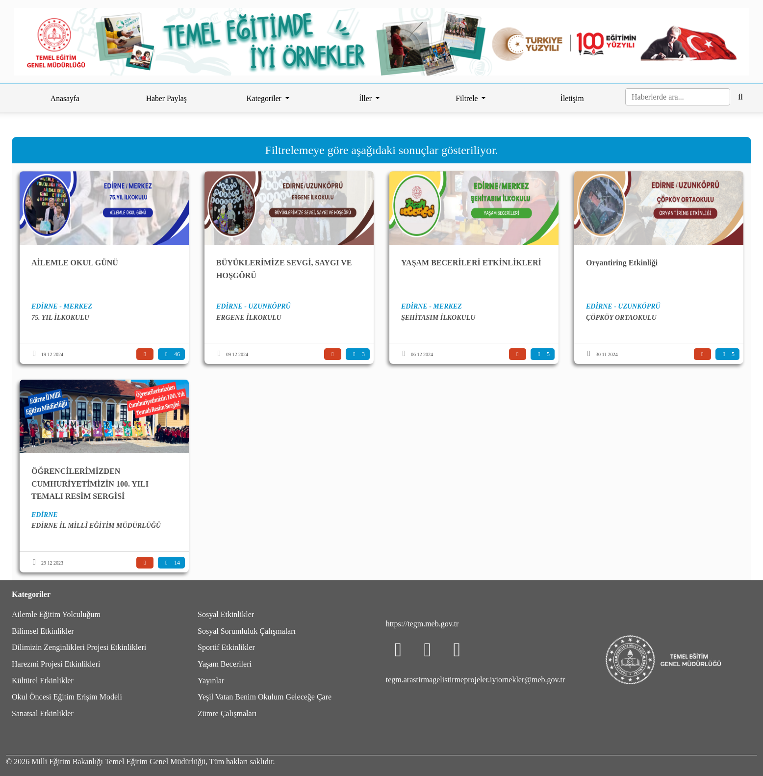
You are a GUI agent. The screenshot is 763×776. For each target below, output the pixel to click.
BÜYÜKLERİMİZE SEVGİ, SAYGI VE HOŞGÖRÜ (284, 269)
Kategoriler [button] (264, 98)
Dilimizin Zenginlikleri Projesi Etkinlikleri (79, 647)
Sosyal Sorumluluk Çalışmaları (247, 631)
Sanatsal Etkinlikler (43, 713)
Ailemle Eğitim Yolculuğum (56, 614)
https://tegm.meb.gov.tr (422, 624)
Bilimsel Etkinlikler (43, 631)
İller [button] (366, 98)
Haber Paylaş (166, 98)
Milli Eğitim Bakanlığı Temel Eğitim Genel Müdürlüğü (118, 761)
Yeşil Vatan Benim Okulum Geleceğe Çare (264, 697)
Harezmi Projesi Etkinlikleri (56, 664)
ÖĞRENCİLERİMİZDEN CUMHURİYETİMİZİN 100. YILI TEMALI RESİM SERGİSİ (90, 483)
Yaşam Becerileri (225, 664)
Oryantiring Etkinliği (622, 263)
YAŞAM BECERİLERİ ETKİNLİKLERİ (471, 263)
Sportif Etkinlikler (226, 647)
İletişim (572, 98)
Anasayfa (65, 98)
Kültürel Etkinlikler (43, 680)
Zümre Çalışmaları (227, 713)
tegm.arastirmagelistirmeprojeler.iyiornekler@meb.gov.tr (475, 679)
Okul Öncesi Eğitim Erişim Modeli (67, 697)
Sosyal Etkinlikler (226, 614)
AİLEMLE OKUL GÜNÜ (74, 263)
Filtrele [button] (468, 98)
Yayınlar (211, 680)
